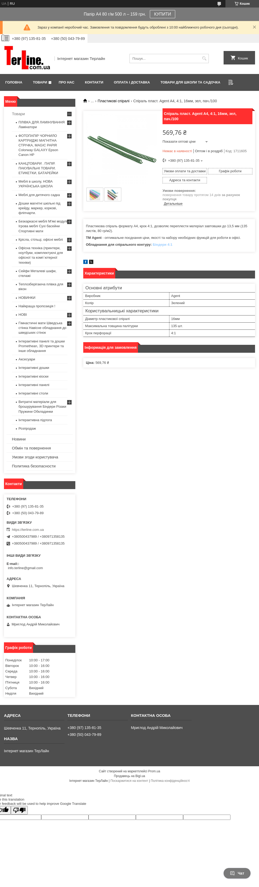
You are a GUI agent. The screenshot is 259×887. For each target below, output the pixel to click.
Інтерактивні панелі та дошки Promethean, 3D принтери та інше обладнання (41, 346)
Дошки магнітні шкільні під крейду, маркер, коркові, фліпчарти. (39, 208)
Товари (40, 82)
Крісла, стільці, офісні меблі (40, 240)
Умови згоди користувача (35, 457)
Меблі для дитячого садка (39, 195)
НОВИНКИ (26, 298)
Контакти (94, 82)
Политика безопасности (34, 466)
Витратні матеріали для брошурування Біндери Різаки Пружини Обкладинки (42, 406)
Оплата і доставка (132, 82)
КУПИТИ (162, 14)
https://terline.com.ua (28, 530)
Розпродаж (27, 428)
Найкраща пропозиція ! (36, 306)
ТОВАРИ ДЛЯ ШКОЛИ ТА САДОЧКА (190, 82)
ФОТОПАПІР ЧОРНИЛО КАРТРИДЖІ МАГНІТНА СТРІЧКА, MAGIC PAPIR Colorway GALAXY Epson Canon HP (38, 145)
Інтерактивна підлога (35, 420)
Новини (19, 439)
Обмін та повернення (31, 448)
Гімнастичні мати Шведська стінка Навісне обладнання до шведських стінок (42, 328)
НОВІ (22, 315)
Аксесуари (26, 359)
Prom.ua (154, 771)
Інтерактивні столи (33, 393)
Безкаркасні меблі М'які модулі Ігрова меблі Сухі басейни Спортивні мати (42, 226)
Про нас (66, 82)
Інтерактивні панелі (33, 385)
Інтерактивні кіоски (33, 376)
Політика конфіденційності (170, 781)
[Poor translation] (19, 810)
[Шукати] (204, 58)
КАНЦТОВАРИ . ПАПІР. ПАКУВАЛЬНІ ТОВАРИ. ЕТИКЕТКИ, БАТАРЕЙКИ (38, 168)
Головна (13, 82)
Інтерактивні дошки (33, 368)
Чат (237, 873)
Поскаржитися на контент (129, 781)
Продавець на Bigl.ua (129, 776)
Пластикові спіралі (114, 101)
